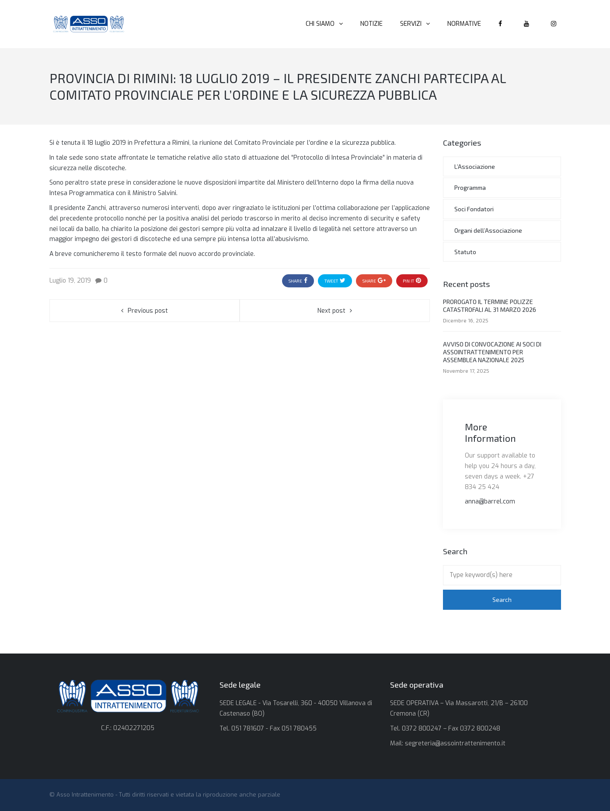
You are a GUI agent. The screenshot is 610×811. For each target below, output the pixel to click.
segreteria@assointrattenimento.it (455, 743)
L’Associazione (474, 166)
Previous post (148, 311)
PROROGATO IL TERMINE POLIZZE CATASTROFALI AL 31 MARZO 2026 (489, 305)
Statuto (465, 251)
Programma (470, 187)
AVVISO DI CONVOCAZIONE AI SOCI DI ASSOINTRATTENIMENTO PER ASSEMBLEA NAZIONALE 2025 (492, 352)
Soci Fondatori (474, 209)
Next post (331, 311)
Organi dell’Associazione (488, 230)
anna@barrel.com (490, 501)
